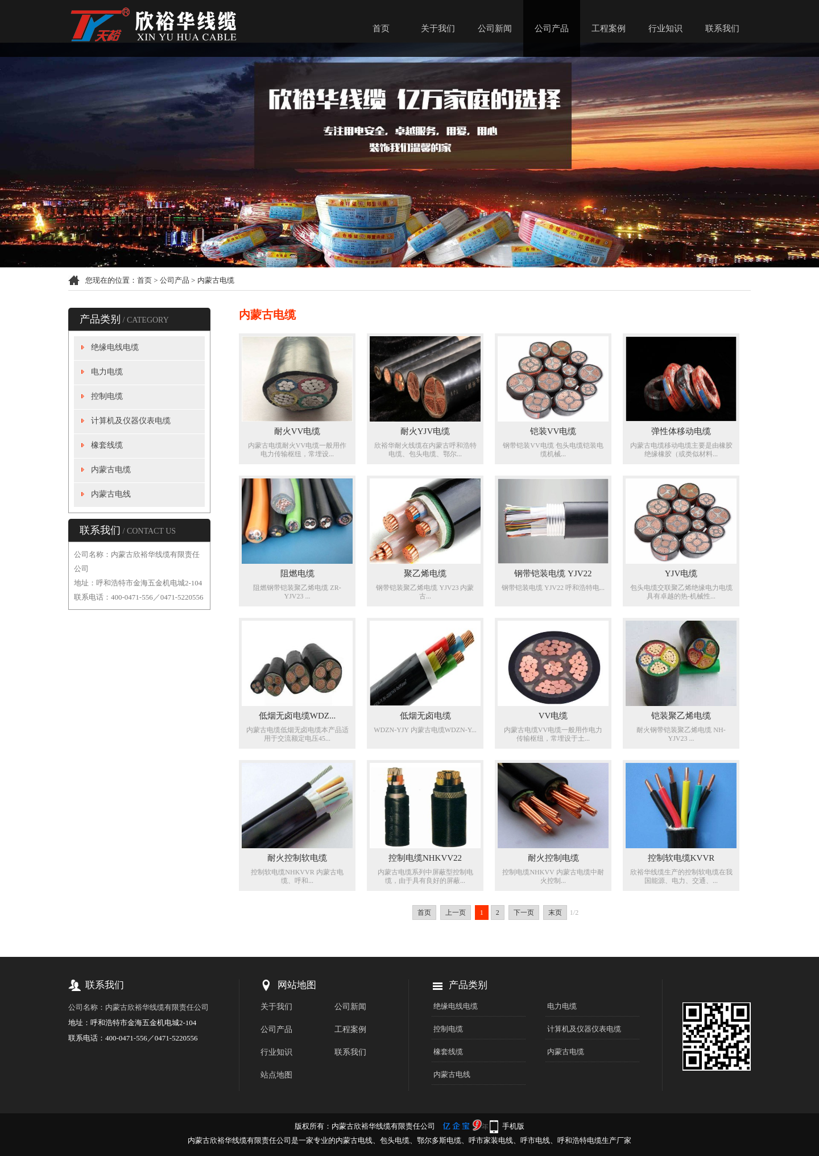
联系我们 (722, 28)
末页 (555, 912)
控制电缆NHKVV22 (425, 857)
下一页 (524, 912)
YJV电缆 (681, 573)
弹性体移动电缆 (681, 431)
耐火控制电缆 (553, 857)
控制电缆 (107, 396)
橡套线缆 (107, 445)
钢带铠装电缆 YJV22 (553, 573)
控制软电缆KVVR (681, 857)
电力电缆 (107, 372)
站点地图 (276, 1075)
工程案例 (609, 28)
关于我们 (438, 28)
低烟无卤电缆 (425, 715)
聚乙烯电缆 (425, 573)
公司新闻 (495, 28)
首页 (381, 28)
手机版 (513, 1126)
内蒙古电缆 (215, 280)
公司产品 (552, 28)
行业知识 (665, 28)
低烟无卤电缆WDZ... (297, 715)
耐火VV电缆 (297, 431)
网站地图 (297, 985)
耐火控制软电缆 (297, 857)
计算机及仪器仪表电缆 (131, 420)
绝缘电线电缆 (115, 347)
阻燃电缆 (297, 573)
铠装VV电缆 (553, 431)
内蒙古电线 (111, 494)
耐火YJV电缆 (425, 431)
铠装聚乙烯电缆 (681, 715)
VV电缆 (553, 715)
